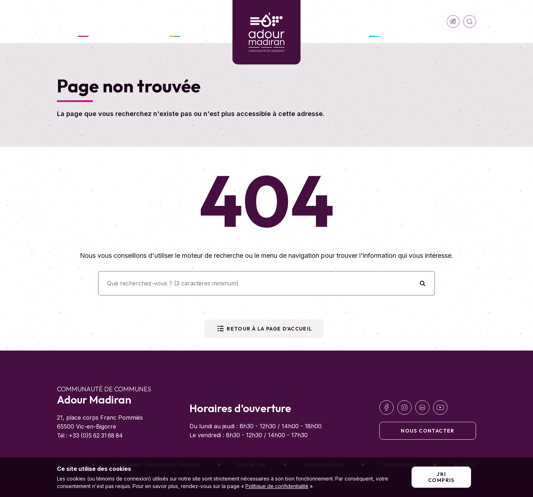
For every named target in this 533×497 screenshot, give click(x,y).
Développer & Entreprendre (374, 21)
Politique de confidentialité (276, 486)
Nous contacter (428, 431)
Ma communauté (83, 21)
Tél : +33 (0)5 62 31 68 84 (92, 435)
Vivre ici (175, 21)
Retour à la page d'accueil (264, 328)
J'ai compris (441, 477)
